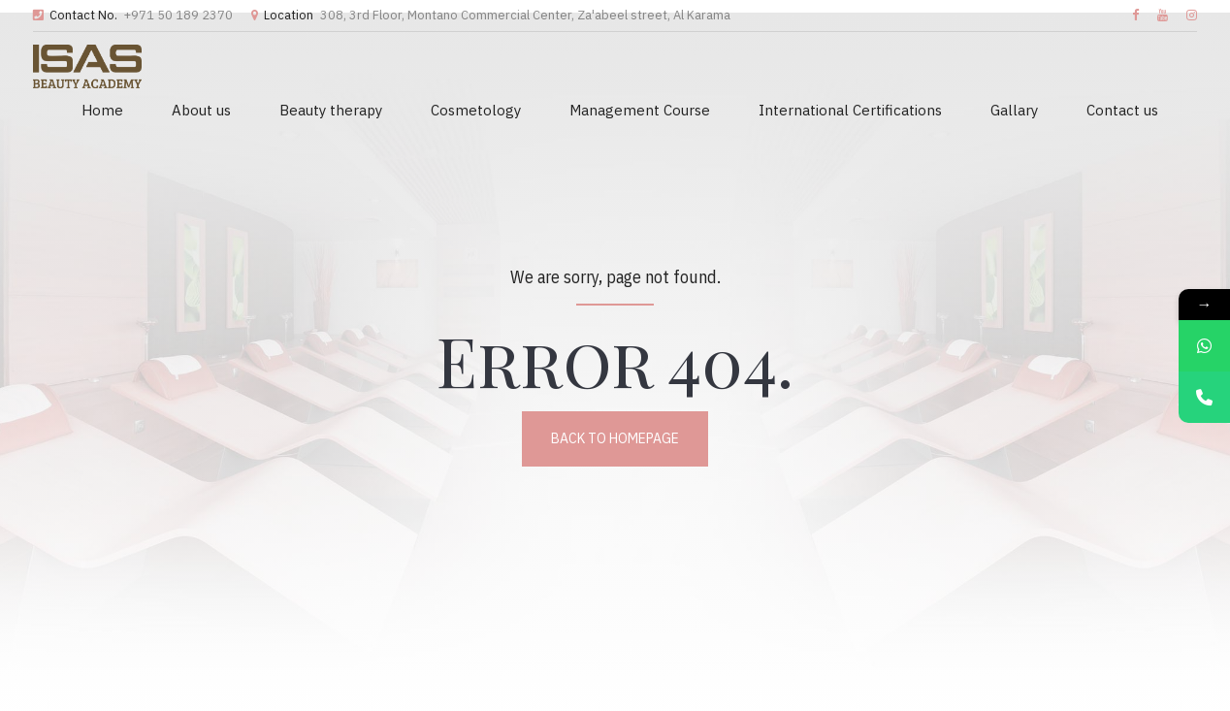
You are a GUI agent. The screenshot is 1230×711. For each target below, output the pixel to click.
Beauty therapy (330, 110)
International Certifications (850, 110)
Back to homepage (615, 438)
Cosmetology (476, 110)
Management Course (639, 110)
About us (201, 110)
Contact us (1122, 110)
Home (102, 110)
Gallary (1014, 110)
